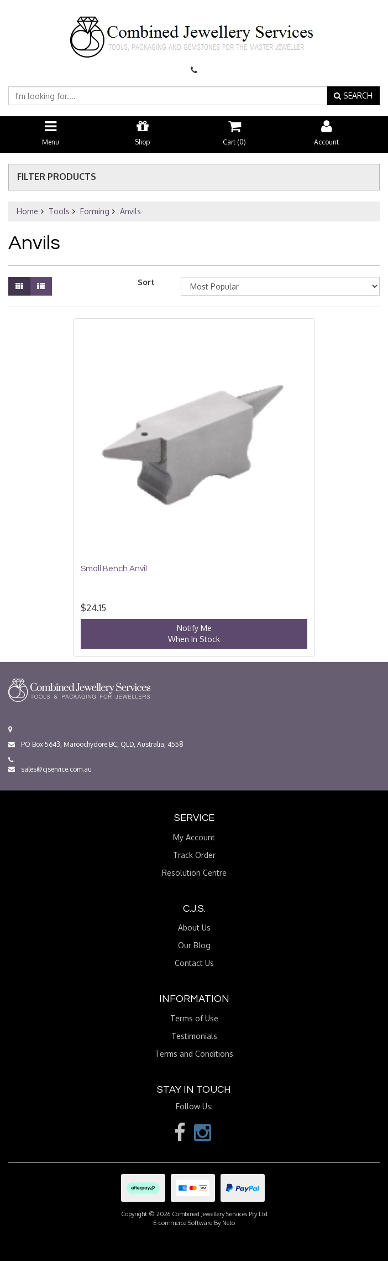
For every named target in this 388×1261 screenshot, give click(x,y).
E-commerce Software (182, 1223)
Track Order (194, 855)
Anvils (130, 211)
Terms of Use (194, 1018)
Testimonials (194, 1036)
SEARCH (353, 95)
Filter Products (56, 177)
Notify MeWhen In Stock (194, 633)
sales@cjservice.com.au (50, 769)
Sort (146, 282)
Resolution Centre (194, 872)
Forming (94, 211)
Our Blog (194, 945)
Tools (59, 211)
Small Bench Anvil (114, 569)
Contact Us (194, 963)
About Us (194, 927)
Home (27, 211)
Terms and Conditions (194, 1053)
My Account (194, 837)
